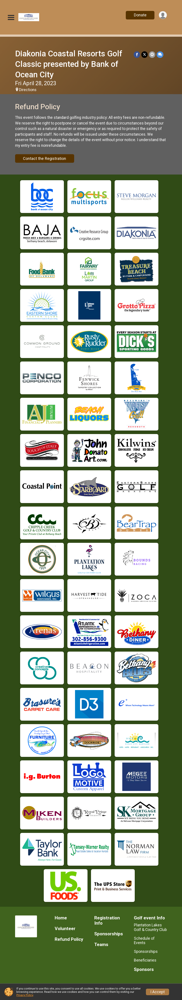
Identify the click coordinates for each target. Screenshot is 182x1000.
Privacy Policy (24, 995)
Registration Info (107, 920)
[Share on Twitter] (144, 54)
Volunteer (65, 928)
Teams (101, 944)
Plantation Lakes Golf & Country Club (150, 927)
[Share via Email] (152, 54)
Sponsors (144, 969)
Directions (28, 90)
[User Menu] (163, 15)
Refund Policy (69, 939)
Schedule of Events (144, 940)
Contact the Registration (44, 158)
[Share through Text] (160, 54)
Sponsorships (108, 933)
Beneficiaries (145, 960)
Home (61, 917)
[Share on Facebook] (137, 54)
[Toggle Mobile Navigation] (11, 17)
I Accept (157, 992)
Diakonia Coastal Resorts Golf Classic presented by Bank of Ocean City (68, 64)
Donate (140, 15)
